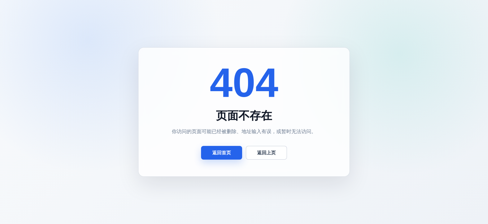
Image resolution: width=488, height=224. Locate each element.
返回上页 (266, 152)
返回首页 (221, 152)
